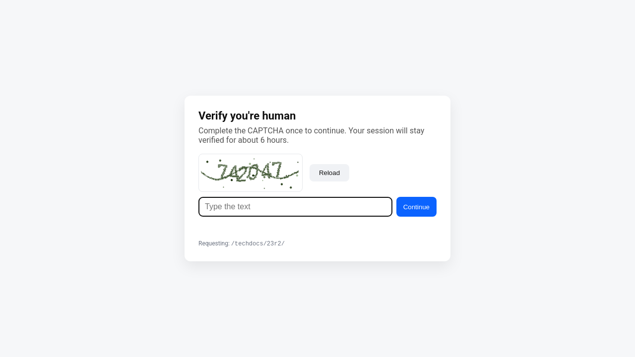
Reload (329, 172)
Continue (416, 206)
